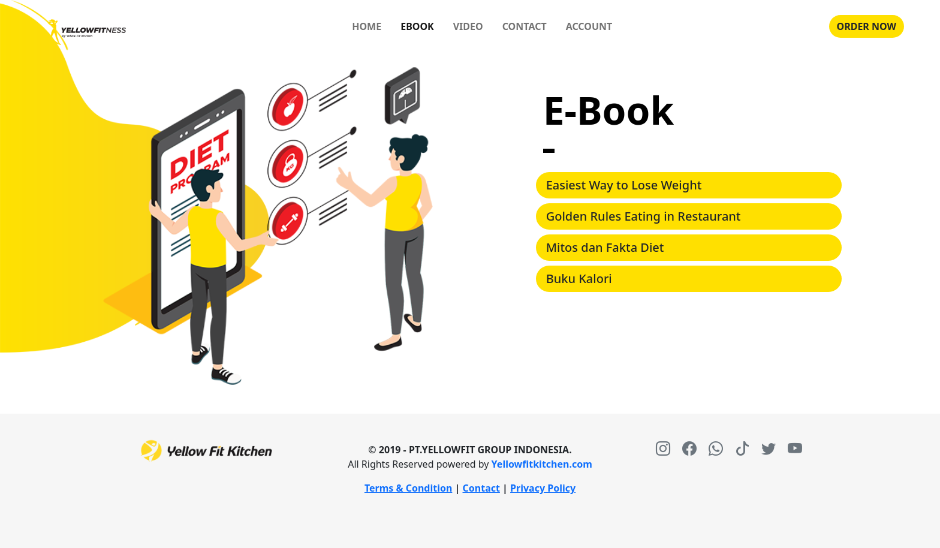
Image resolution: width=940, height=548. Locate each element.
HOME (366, 26)
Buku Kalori (579, 278)
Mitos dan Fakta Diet (605, 247)
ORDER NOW (866, 26)
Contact (481, 488)
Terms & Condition (408, 488)
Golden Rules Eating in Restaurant (643, 216)
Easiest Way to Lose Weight (624, 185)
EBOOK (417, 26)
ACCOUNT (589, 26)
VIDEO (468, 26)
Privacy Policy (543, 488)
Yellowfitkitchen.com (542, 464)
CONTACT (524, 26)
